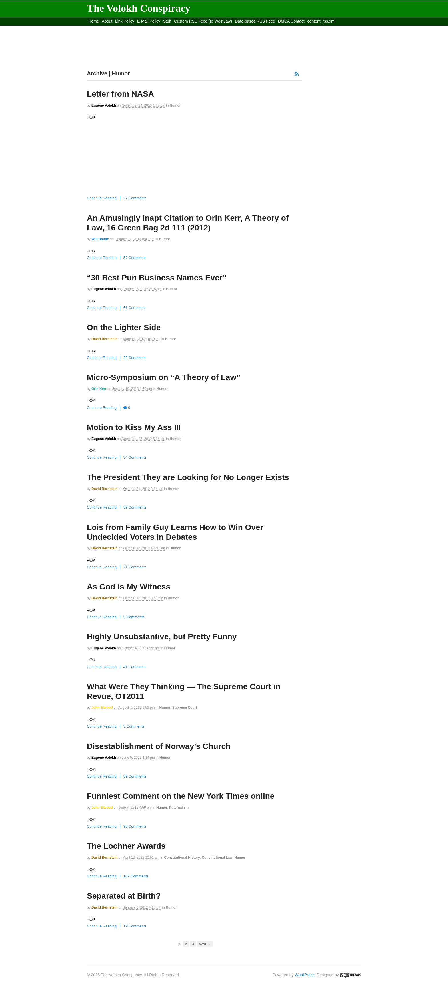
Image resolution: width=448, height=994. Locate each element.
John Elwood (102, 708)
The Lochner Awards (126, 846)
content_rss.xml (321, 21)
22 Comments (135, 358)
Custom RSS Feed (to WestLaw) (203, 21)
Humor (175, 105)
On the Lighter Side (124, 327)
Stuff (167, 21)
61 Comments (135, 308)
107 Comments (136, 876)
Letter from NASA (120, 93)
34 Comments (135, 457)
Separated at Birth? (124, 895)
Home (93, 21)
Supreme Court (184, 708)
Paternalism (179, 808)
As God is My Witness (128, 586)
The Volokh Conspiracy (138, 8)
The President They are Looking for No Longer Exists (188, 477)
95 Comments (135, 826)
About (107, 21)
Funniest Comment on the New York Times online (181, 796)
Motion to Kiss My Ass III (134, 427)
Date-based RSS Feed (255, 21)
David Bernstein (104, 339)
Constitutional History (182, 858)
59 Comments (135, 507)
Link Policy (124, 21)
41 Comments (135, 667)
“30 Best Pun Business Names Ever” (157, 277)
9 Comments (134, 617)
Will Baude (100, 239)
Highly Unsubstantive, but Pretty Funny (162, 636)
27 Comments (135, 198)
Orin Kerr (99, 389)
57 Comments (135, 258)
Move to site (169, 28)
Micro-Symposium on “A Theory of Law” (163, 377)
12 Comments (135, 926)
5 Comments (134, 726)
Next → (204, 944)
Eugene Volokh (103, 105)
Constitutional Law (217, 858)
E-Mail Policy (148, 21)
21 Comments (135, 567)
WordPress (305, 975)
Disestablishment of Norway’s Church (159, 746)
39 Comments (135, 776)
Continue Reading (102, 198)
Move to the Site (118, 28)
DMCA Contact (291, 21)
